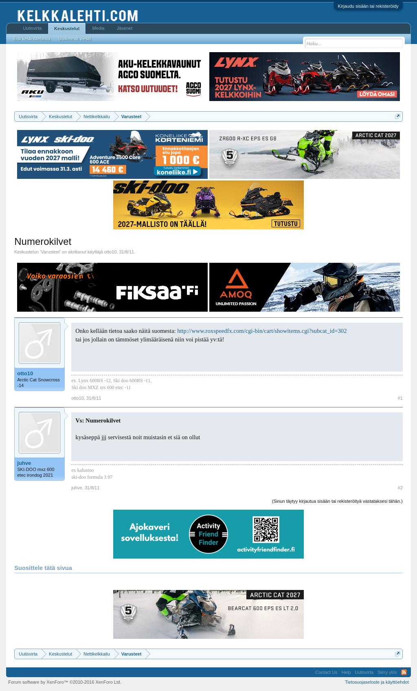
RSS (404, 672)
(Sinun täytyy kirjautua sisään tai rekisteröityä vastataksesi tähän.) (337, 501)
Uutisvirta (32, 28)
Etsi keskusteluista (31, 38)
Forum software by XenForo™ (64, 682)
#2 (400, 487)
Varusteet (50, 251)
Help (346, 672)
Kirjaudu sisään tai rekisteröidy (368, 6)
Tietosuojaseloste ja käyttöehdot (377, 682)
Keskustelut (66, 28)
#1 (400, 398)
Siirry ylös (387, 672)
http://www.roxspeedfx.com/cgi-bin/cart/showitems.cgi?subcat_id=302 (262, 331)
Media (98, 28)
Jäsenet (124, 28)
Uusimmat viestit (75, 38)
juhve (24, 463)
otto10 (110, 251)
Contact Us (326, 672)
